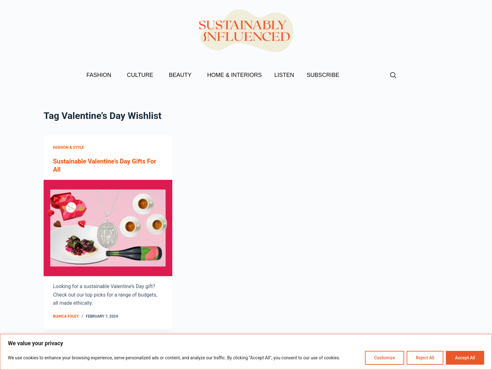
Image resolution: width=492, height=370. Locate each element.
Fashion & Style (68, 147)
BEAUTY (182, 75)
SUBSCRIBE (323, 75)
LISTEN (284, 75)
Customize (384, 357)
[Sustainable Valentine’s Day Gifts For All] (108, 228)
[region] (246, 352)
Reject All (425, 357)
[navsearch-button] (393, 75)
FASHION (101, 75)
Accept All (465, 357)
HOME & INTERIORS (234, 75)
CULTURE (142, 75)
